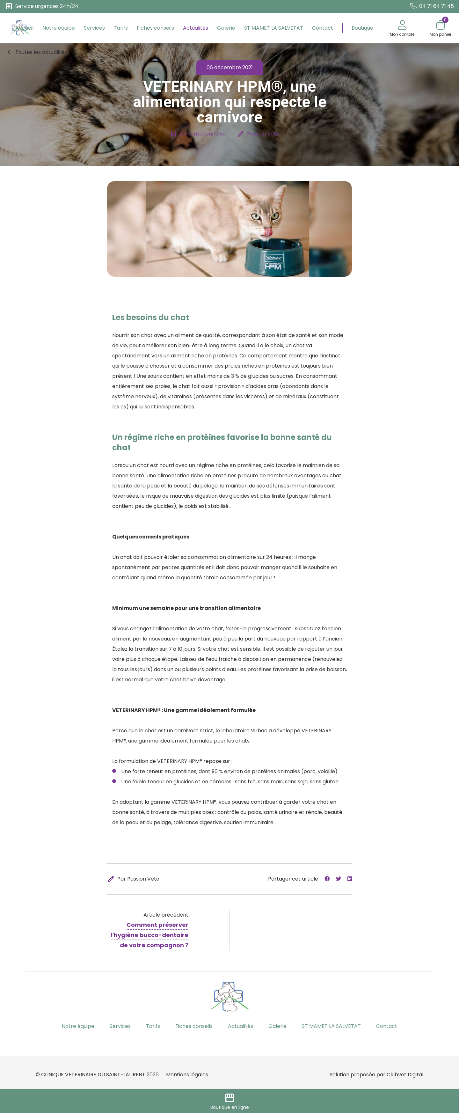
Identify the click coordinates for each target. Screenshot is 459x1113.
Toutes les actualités (36, 52)
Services (94, 28)
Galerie (226, 28)
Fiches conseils (155, 28)
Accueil (24, 28)
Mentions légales (187, 1074)
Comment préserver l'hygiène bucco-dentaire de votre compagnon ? (149, 935)
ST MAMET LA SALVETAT (273, 28)
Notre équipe (58, 28)
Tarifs (121, 28)
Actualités (195, 28)
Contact (322, 28)
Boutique (362, 28)
